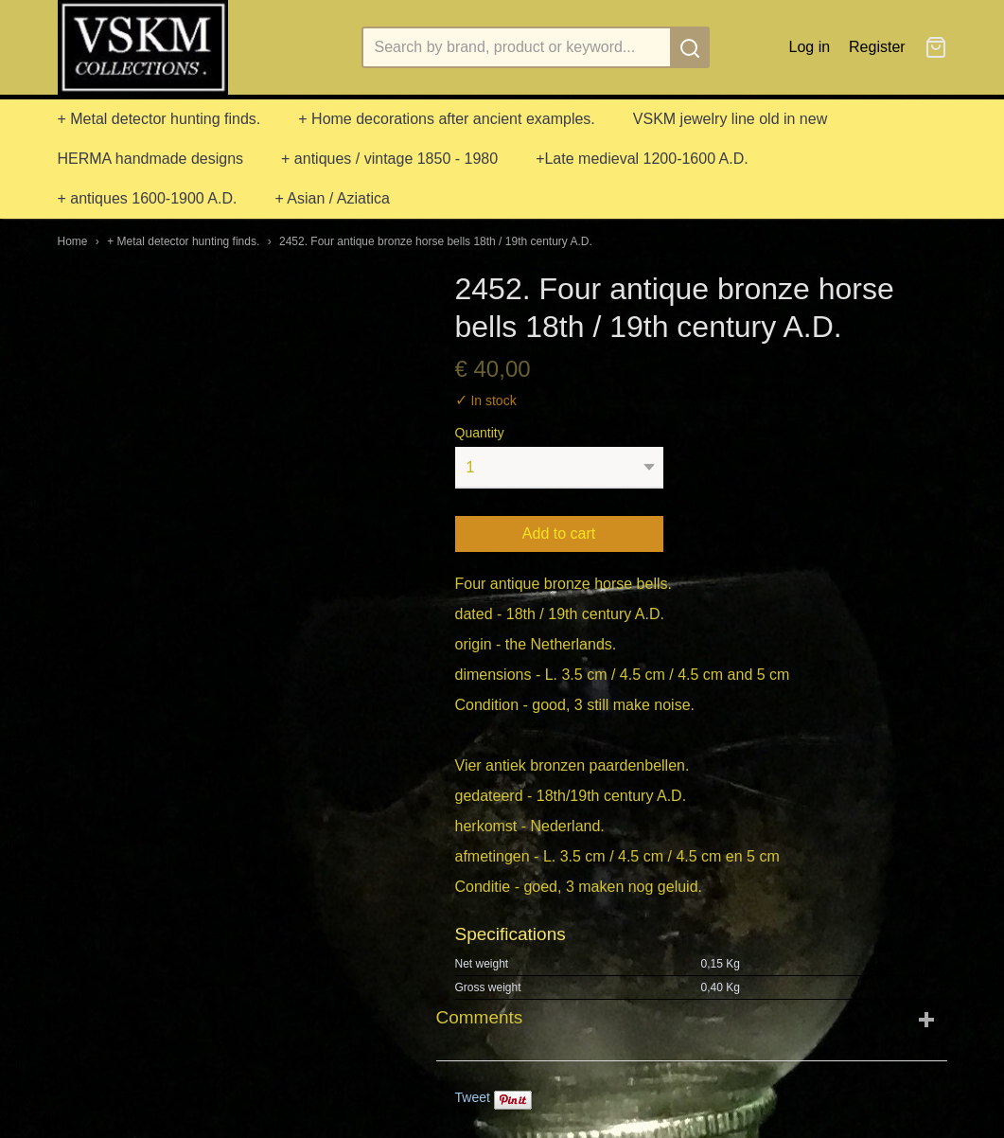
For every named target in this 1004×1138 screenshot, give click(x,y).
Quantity (479, 432)
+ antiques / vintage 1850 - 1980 (389, 159)
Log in (810, 47)
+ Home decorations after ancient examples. (446, 119)
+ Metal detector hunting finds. (159, 119)
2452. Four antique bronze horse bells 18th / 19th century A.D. (435, 241)
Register (877, 47)
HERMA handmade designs (151, 159)
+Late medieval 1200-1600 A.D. (642, 159)
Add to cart (558, 533)
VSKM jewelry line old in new (730, 119)
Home (73, 241)
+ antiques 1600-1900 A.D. (148, 198)
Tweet (472, 1097)
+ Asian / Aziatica (331, 198)
